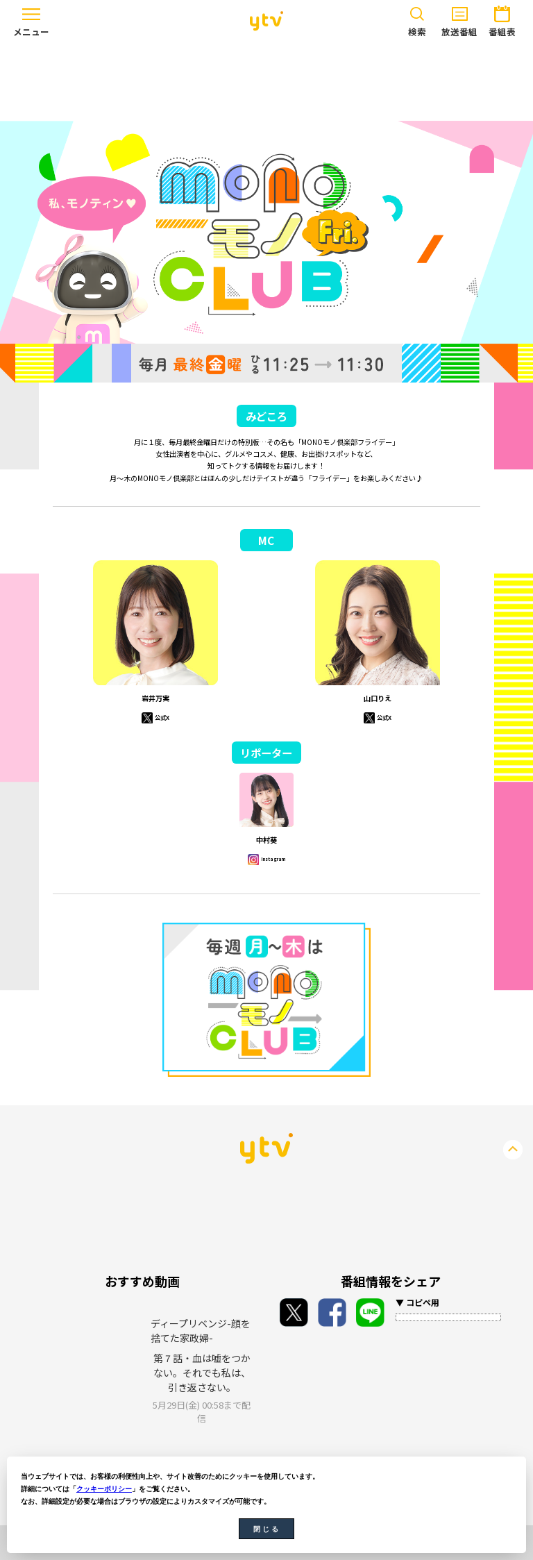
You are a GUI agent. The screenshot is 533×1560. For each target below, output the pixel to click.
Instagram (273, 858)
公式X (162, 717)
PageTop (513, 1149)
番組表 (502, 19)
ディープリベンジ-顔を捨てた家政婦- (201, 1330)
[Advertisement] (266, 81)
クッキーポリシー (104, 1489)
